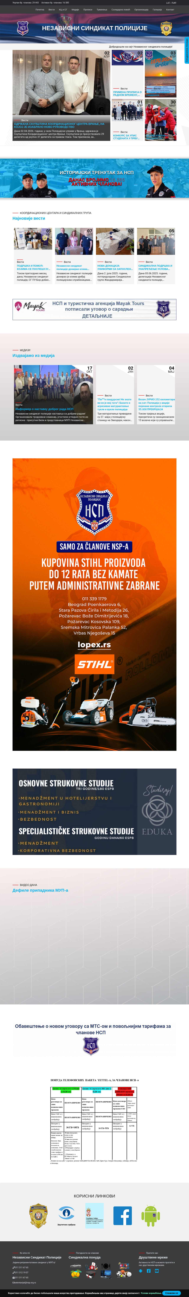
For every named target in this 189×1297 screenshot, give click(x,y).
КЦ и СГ (63, 9)
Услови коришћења (151, 1293)
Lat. (168, 3)
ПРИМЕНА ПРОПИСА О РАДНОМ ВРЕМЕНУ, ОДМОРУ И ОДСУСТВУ (127, 94)
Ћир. (174, 3)
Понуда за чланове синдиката (158, 93)
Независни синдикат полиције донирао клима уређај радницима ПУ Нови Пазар (73, 270)
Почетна (40, 9)
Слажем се (171, 1293)
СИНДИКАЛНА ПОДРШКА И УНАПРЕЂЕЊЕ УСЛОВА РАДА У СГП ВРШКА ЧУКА (155, 269)
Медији (75, 9)
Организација (141, 9)
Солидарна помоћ (120, 9)
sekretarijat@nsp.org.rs (25, 1282)
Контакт (170, 9)
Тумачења (102, 9)
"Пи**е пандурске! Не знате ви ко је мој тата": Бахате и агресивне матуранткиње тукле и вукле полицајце (114, 404)
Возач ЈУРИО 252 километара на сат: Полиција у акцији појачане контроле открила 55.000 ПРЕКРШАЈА (157, 404)
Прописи (87, 9)
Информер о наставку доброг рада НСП (44, 409)
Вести (52, 9)
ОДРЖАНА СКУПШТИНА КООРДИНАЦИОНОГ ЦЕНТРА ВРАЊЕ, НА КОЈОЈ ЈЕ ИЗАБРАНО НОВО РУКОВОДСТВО (59, 125)
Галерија (157, 9)
